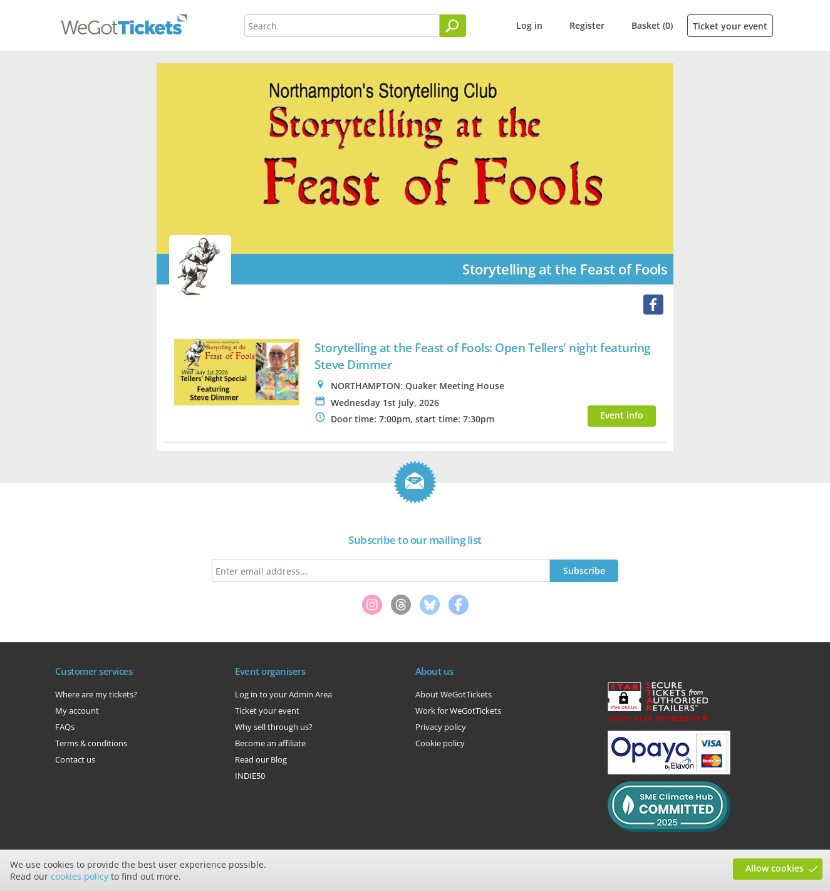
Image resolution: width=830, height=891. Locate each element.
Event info (621, 415)
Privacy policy (440, 726)
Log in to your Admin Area (283, 694)
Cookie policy (440, 743)
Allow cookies (774, 868)
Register (586, 25)
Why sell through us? (274, 726)
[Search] (453, 25)
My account (77, 710)
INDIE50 (250, 775)
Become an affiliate (270, 743)
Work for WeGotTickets (458, 710)
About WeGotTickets (453, 694)
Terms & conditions (91, 743)
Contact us (75, 759)
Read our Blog (261, 759)
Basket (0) (652, 25)
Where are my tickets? (96, 694)
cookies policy (79, 876)
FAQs (65, 726)
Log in (529, 25)
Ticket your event (730, 26)
